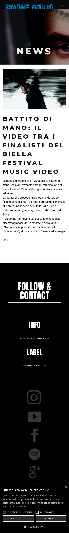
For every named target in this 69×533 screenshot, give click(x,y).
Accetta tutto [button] (18, 518)
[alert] (34, 508)
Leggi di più (21, 506)
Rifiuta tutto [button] (51, 518)
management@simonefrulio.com (34, 338)
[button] (34, 527)
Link (5, 240)
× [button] (66, 487)
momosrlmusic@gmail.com (34, 366)
